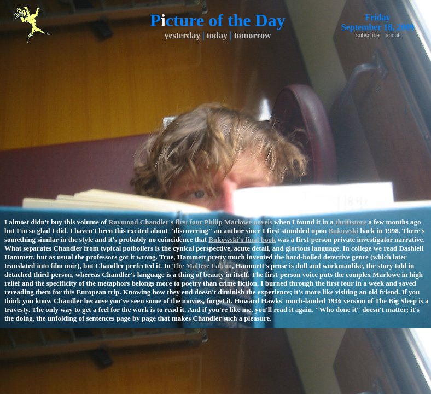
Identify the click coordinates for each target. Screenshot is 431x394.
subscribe (368, 35)
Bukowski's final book (242, 239)
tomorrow (252, 35)
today (217, 35)
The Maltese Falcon (202, 266)
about (392, 35)
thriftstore (350, 222)
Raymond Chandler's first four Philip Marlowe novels (190, 222)
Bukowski (343, 231)
